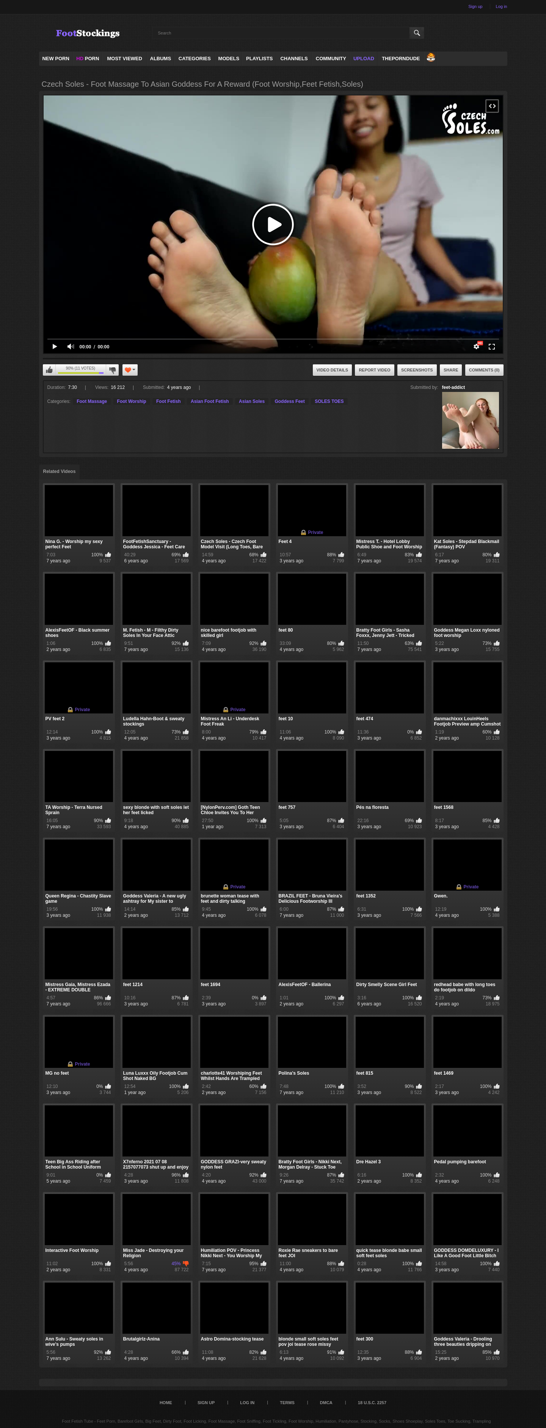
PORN (87, 58)
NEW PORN (55, 58)
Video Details (332, 370)
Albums (160, 58)
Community (331, 58)
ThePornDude (401, 58)
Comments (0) (484, 370)
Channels (294, 58)
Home (166, 1402)
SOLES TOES (329, 401)
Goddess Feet (289, 401)
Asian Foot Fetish (210, 401)
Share (451, 370)
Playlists (259, 58)
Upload (363, 58)
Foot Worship (131, 401)
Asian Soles (252, 401)
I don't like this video (112, 370)
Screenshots (417, 370)
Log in (501, 6)
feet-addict (453, 387)
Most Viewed (124, 58)
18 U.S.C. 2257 (372, 1402)
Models (229, 58)
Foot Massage (92, 401)
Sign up (475, 6)
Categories (195, 58)
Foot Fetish (168, 401)
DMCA (326, 1402)
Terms (287, 1402)
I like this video (49, 370)
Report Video (374, 370)
